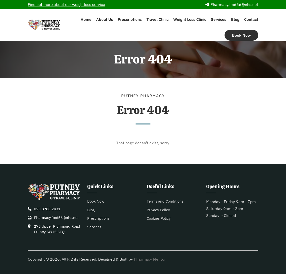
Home (86, 19)
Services (218, 19)
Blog (235, 19)
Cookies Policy (159, 218)
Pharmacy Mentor (150, 259)
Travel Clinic (157, 19)
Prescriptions (130, 19)
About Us (104, 19)
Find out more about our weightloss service (66, 4)
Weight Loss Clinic (189, 19)
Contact (251, 19)
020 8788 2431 (47, 209)
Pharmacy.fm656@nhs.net (231, 4)
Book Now (241, 35)
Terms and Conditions (165, 201)
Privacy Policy (158, 210)
